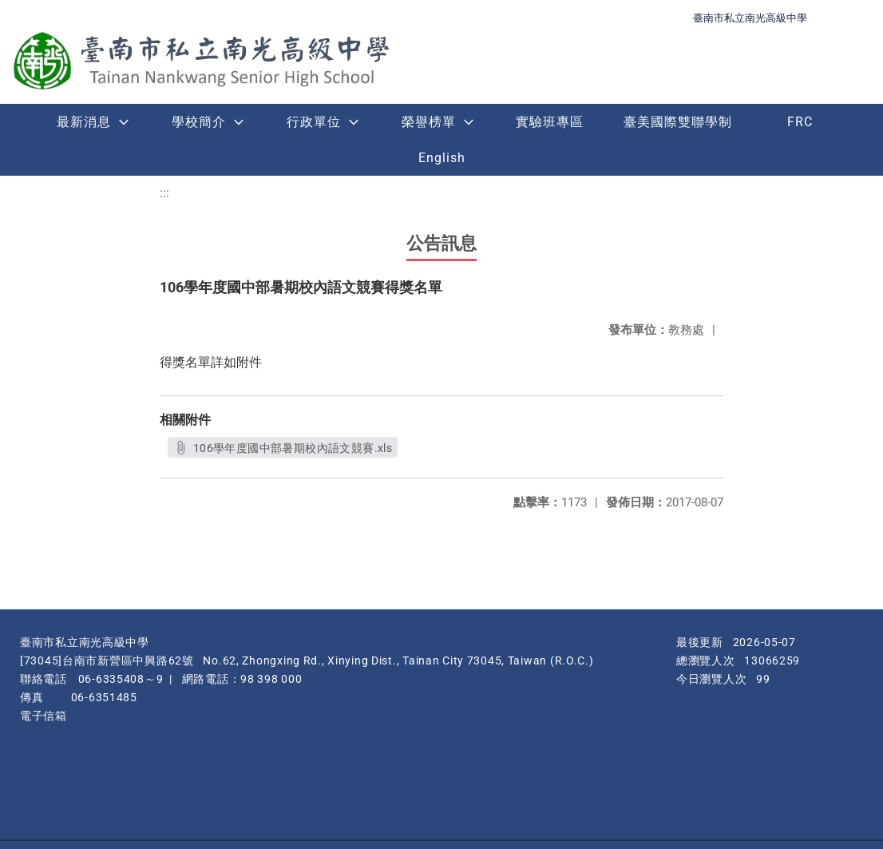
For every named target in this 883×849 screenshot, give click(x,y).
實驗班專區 (550, 121)
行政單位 (314, 121)
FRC (800, 121)
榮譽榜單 (429, 121)
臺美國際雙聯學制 (678, 121)
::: (164, 192)
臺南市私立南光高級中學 (750, 18)
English (441, 157)
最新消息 (84, 121)
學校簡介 (199, 121)
